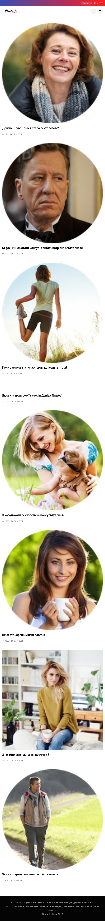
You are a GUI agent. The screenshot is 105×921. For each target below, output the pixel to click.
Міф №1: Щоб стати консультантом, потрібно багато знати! (42, 248)
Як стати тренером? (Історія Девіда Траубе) (32, 395)
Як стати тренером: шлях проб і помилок (30, 874)
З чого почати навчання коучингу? (25, 754)
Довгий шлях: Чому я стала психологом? (30, 128)
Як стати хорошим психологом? (24, 635)
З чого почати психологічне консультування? (33, 515)
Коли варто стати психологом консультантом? (34, 367)
